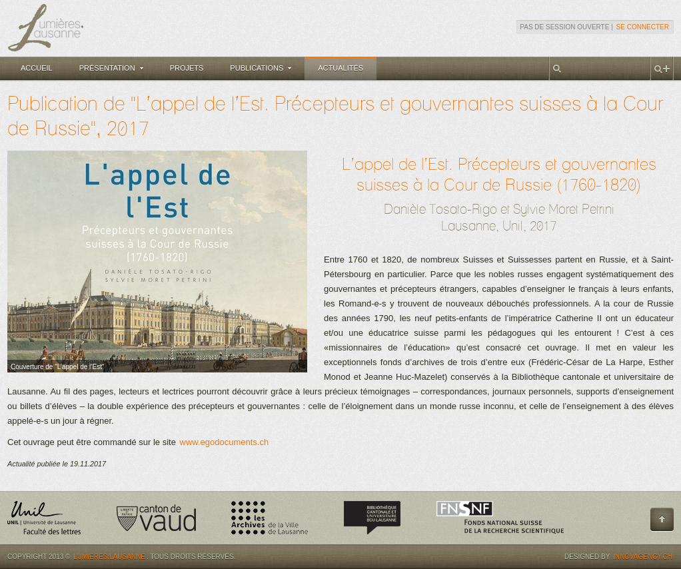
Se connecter (642, 27)
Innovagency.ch (642, 556)
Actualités (340, 68)
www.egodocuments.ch (224, 442)
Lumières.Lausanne (109, 556)
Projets (187, 68)
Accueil (37, 68)
